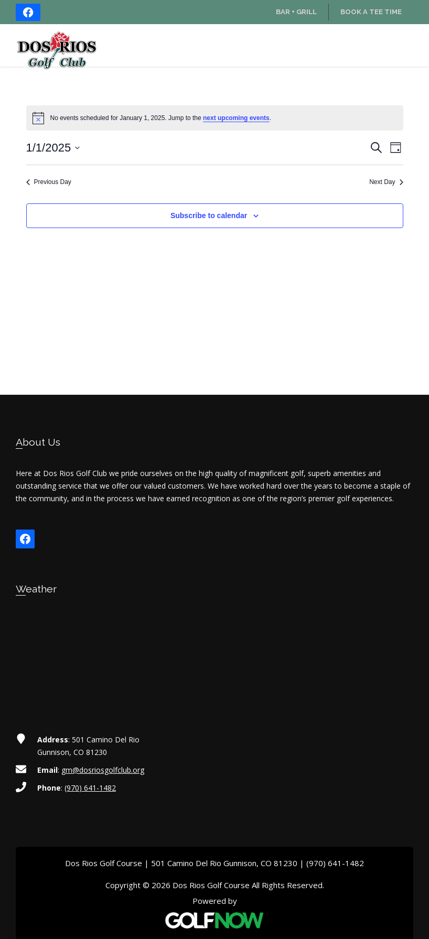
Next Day (386, 182)
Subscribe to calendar (208, 215)
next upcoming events (236, 118)
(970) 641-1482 (90, 788)
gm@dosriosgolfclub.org (102, 770)
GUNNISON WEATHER (214, 653)
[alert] (214, 118)
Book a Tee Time (371, 12)
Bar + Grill (296, 12)
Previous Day (48, 182)
